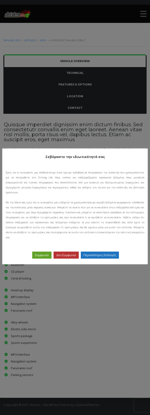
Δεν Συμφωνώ (66, 255)
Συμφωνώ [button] (42, 255)
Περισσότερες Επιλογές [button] (100, 255)
